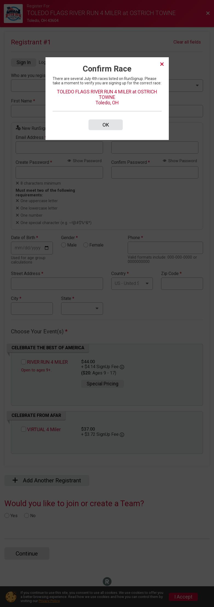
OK (105, 125)
